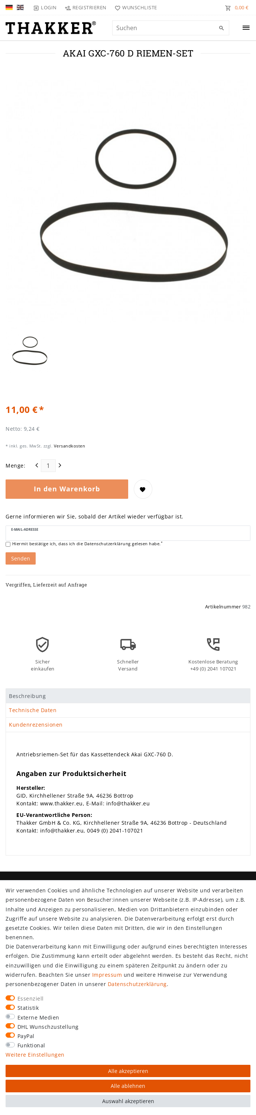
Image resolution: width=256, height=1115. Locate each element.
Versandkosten (68, 446)
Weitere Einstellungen (35, 1054)
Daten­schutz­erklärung (137, 984)
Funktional (31, 1045)
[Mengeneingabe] (48, 465)
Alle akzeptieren (128, 1070)
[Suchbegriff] (170, 27)
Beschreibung (27, 695)
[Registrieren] (86, 7)
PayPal (26, 1036)
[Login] (45, 7)
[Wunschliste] (134, 7)
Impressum (107, 974)
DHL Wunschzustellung (48, 1026)
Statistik (28, 1007)
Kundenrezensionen (36, 724)
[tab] (128, 695)
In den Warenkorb (67, 488)
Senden (20, 558)
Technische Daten (32, 710)
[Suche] (222, 28)
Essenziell (30, 998)
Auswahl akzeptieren (128, 1101)
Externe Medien (38, 1017)
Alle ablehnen (128, 1085)
